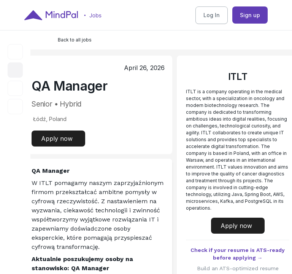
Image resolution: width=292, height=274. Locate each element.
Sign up (250, 15)
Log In (211, 15)
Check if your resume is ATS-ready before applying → (237, 254)
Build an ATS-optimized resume (238, 268)
